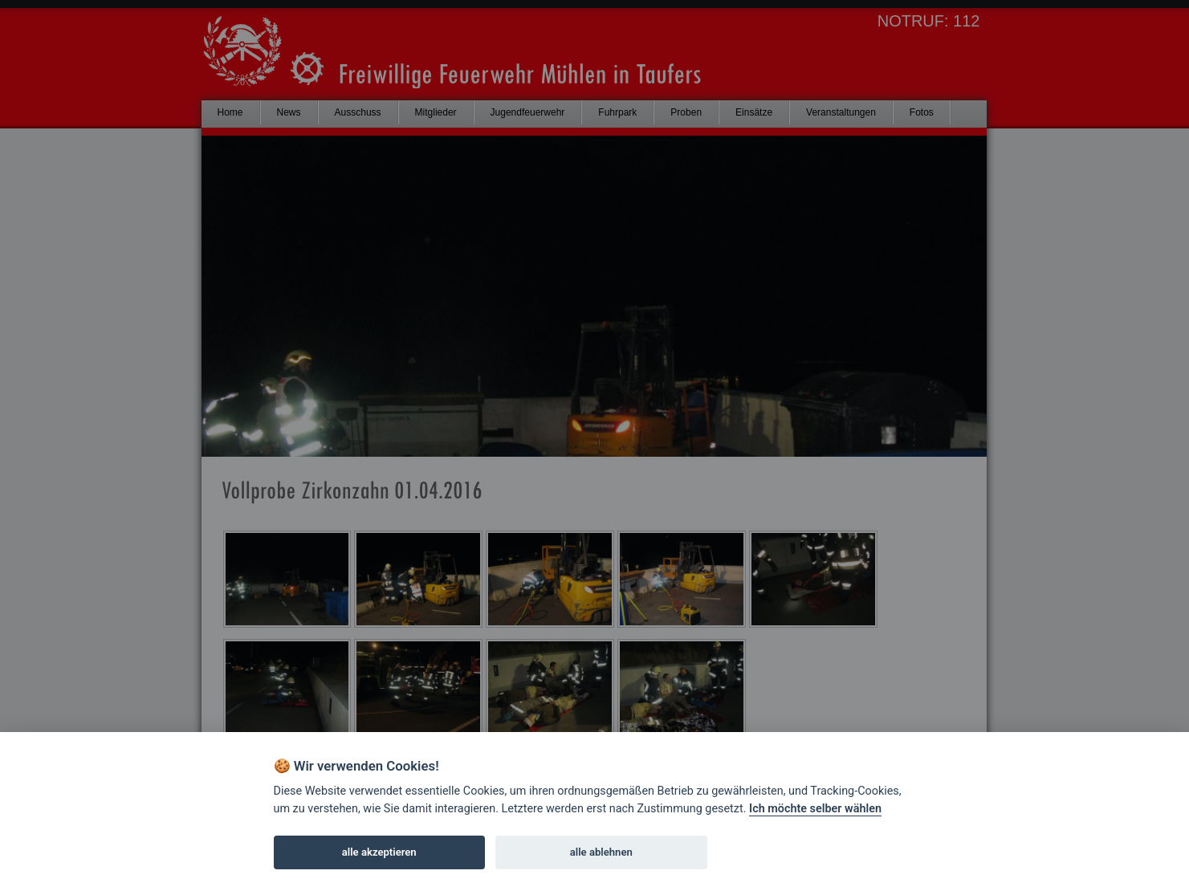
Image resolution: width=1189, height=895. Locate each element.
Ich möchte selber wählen (815, 809)
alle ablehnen (601, 852)
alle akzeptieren (379, 852)
